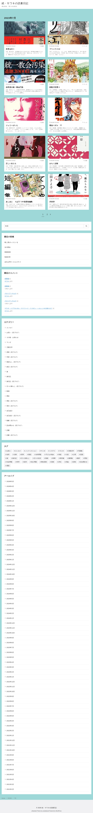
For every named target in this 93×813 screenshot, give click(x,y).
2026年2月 (10, 495)
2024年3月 (10, 608)
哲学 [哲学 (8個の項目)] (22, 454)
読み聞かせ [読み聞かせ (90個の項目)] (83, 461)
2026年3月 (10, 490)
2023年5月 (10, 657)
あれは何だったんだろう (13, 262)
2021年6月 (10, 769)
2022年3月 (10, 725)
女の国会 (8, 247)
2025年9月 (10, 520)
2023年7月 (10, 647)
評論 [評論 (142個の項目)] (67, 461)
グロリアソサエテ (11, 293)
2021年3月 (10, 784)
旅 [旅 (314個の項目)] (7, 458)
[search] (86, 226)
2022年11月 (11, 686)
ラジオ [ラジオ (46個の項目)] (62, 451)
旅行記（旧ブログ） (13, 381)
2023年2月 (10, 671)
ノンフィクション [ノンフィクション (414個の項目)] (31, 451)
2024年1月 (10, 618)
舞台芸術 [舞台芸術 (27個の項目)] (44, 461)
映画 (8, 391)
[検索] (46, 226)
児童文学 (10, 347)
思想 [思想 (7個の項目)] (81, 454)
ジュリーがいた (12, 125)
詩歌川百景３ (54, 87)
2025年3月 (10, 549)
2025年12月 (11, 505)
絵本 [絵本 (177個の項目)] (25, 461)
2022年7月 (10, 705)
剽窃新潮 (8, 252)
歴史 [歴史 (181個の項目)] (85, 458)
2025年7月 (10, 530)
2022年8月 (10, 701)
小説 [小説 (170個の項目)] (67, 454)
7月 (15, 797)
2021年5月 (10, 774)
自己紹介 (10, 411)
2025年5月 (10, 539)
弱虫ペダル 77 (55, 125)
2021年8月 (10, 759)
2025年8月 (10, 525)
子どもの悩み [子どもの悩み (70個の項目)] (50, 454)
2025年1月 (10, 559)
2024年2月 (10, 613)
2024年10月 (11, 574)
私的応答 (8, 257)
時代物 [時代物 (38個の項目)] (62, 458)
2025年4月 (10, 544)
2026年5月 (10, 481)
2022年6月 (10, 710)
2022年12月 (11, 681)
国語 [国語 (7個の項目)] (29, 454)
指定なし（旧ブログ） (14, 362)
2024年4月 (10, 603)
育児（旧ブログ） (13, 406)
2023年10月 (11, 632)
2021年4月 (10, 779)
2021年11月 (11, 745)
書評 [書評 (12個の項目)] (78, 458)
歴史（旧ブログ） (13, 401)
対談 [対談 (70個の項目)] (60, 454)
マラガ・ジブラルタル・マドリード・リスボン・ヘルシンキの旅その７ (29, 308)
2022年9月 (10, 696)
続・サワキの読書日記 (15, 3)
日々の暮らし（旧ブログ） (16, 386)
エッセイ (10, 327)
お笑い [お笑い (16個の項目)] (9, 451)
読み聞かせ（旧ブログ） (15, 425)
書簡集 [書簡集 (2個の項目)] (71, 458)
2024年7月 (10, 588)
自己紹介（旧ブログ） (14, 415)
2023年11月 (11, 627)
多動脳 (7, 278)
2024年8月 (10, 583)
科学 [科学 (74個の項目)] (18, 461)
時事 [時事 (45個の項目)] (54, 458)
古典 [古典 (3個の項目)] (15, 454)
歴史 (8, 396)
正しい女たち (11, 163)
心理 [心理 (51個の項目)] (74, 454)
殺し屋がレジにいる (11, 242)
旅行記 (9, 376)
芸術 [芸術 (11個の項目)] (52, 461)
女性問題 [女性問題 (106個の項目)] (38, 454)
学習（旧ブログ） (13, 357)
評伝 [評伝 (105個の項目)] (60, 461)
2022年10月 (11, 691)
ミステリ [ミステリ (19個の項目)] (52, 451)
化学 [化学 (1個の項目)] (8, 454)
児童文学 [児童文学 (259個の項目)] (71, 451)
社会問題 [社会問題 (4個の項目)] (9, 461)
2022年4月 (10, 720)
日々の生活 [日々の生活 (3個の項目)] (37, 458)
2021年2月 (10, 789)
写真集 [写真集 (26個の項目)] (80, 451)
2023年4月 (10, 662)
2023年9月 (10, 637)
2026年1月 (10, 500)
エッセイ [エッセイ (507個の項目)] (18, 451)
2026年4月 (10, 486)
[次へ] (50, 214)
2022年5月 (10, 715)
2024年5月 (10, 598)
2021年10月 (11, 749)
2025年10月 (11, 515)
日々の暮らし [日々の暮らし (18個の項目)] (25, 458)
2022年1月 (10, 735)
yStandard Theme (36, 810)
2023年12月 (11, 622)
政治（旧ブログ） (13, 367)
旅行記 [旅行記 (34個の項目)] (14, 458)
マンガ (9, 342)
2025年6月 (10, 534)
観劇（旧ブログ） (13, 420)
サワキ (7, 281)
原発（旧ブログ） (13, 352)
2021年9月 (10, 754)
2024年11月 (11, 569)
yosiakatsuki (46, 810)
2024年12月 (11, 564)
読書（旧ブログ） (13, 435)
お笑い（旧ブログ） (13, 332)
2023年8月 (10, 642)
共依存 (52, 202)
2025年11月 (11, 510)
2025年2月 (10, 554)
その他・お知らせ (13, 337)
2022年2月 (10, 730)
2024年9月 (10, 578)
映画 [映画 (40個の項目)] (46, 458)
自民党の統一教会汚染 (14, 87)
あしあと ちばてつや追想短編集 (19, 202)
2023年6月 (10, 652)
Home (4, 797)
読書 (8, 430)
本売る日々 (10, 49)
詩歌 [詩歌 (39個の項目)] (74, 461)
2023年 (10, 797)
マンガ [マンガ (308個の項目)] (43, 451)
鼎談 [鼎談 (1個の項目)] (8, 465)
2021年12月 (11, 740)
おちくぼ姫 (53, 163)
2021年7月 (10, 764)
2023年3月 (10, 666)
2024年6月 (10, 593)
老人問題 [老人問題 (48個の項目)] (34, 461)
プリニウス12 (54, 49)
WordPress (58, 810)
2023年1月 (10, 676)
